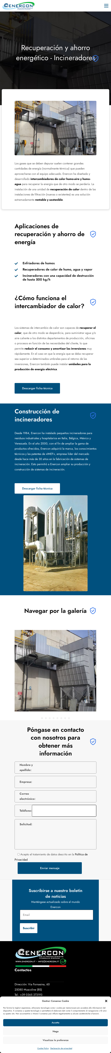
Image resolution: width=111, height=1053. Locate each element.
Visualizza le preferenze (55, 1040)
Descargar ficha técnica (37, 388)
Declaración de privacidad (61, 1048)
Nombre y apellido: (26, 767)
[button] (106, 1001)
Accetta (55, 1022)
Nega (56, 1031)
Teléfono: (26, 811)
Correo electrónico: (27, 796)
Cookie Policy (43, 1048)
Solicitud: (26, 824)
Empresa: (26, 782)
